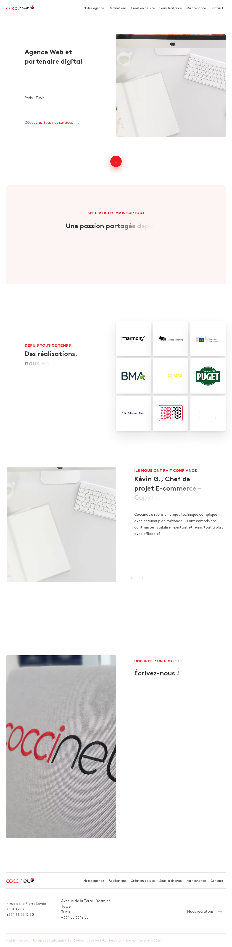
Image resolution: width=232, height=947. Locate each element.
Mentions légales (17, 940)
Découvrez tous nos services (49, 122)
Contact (217, 7)
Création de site (143, 7)
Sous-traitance (170, 7)
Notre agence (93, 7)
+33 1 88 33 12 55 (75, 917)
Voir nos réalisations (42, 406)
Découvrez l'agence (113, 253)
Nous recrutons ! (201, 911)
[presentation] (132, 578)
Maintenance (196, 7)
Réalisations (117, 7)
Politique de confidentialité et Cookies (58, 940)
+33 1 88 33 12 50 (20, 914)
